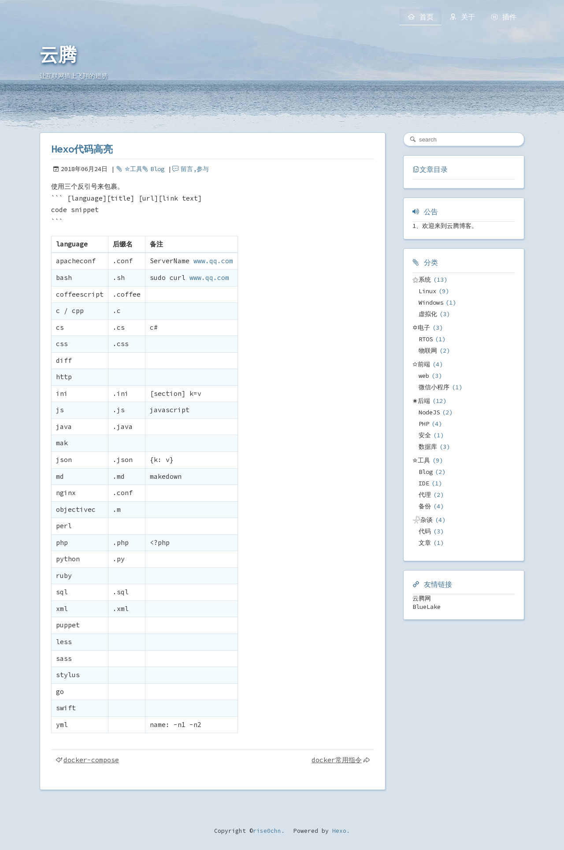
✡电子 (421, 328)
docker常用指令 (337, 760)
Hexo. (339, 831)
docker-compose (91, 760)
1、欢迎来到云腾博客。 (445, 226)
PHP (424, 424)
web (424, 376)
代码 (425, 531)
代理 (425, 495)
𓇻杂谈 (422, 520)
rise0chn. (269, 831)
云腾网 (421, 598)
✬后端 (421, 401)
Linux (427, 291)
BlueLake (426, 607)
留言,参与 (195, 169)
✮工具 (133, 169)
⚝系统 (421, 279)
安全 (425, 435)
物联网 (428, 350)
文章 (425, 543)
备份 (425, 506)
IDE (424, 483)
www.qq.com (213, 261)
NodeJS (429, 412)
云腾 (58, 55)
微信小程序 (434, 387)
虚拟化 (428, 314)
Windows (431, 302)
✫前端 (421, 364)
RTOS (426, 339)
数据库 (428, 447)
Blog (157, 169)
